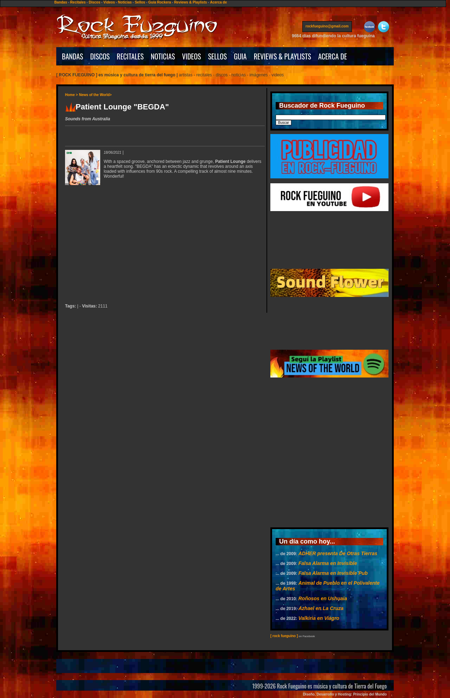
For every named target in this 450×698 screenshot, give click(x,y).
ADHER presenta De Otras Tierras (338, 553)
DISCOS (100, 56)
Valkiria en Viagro (318, 618)
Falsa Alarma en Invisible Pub (333, 573)
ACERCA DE (332, 56)
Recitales (78, 2)
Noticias (125, 2)
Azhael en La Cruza (320, 608)
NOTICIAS (163, 56)
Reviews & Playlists (190, 2)
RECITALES (130, 56)
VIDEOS (191, 56)
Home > (71, 95)
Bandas (60, 2)
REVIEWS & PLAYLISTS (282, 56)
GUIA (240, 56)
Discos (94, 2)
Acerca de (218, 2)
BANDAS (72, 56)
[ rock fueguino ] (284, 636)
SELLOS (217, 56)
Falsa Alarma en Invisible (327, 563)
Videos (109, 2)
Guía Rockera (159, 2)
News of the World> (95, 95)
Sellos (140, 2)
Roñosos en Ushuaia (322, 598)
